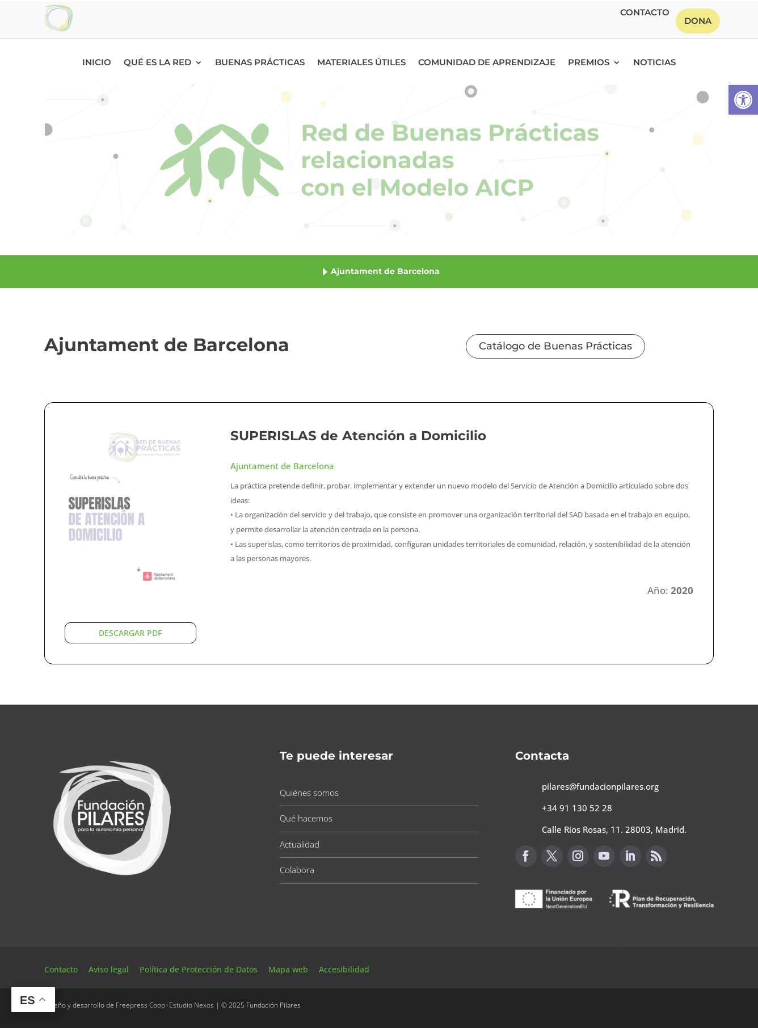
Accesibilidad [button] (344, 969)
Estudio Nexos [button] (191, 1005)
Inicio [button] (96, 63)
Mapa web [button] (288, 969)
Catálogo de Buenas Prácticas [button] (555, 346)
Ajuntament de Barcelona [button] (282, 465)
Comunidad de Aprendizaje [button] (486, 63)
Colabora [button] (297, 869)
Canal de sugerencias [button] (570, 936)
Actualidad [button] (299, 844)
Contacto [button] (644, 13)
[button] (743, 100)
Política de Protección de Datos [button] (200, 969)
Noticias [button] (654, 63)
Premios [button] (588, 63)
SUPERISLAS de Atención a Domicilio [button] (358, 436)
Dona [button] (697, 20)
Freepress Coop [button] (140, 1005)
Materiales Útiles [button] (361, 63)
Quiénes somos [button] (309, 792)
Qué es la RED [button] (157, 63)
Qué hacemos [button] (306, 818)
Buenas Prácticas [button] (260, 63)
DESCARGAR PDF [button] (130, 632)
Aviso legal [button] (110, 969)
